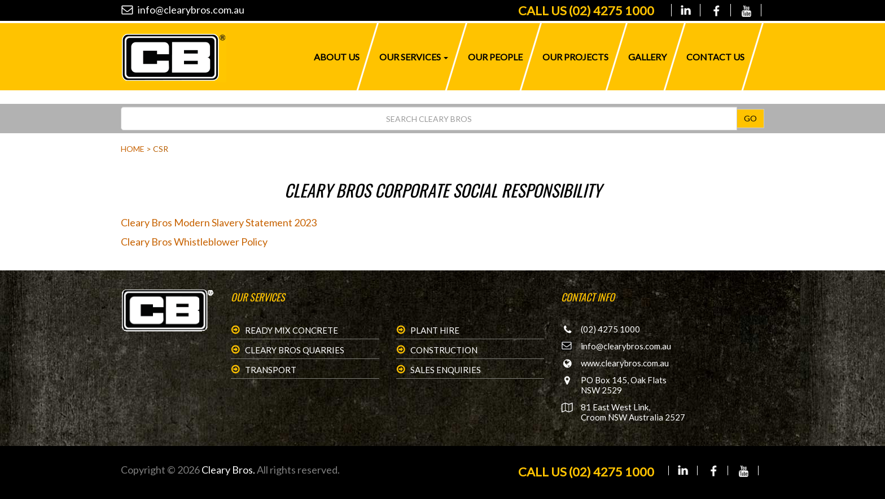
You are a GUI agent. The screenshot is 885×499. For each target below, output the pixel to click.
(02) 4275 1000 (586, 10)
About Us (337, 56)
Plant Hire (434, 330)
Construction (443, 350)
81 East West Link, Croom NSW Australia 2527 (633, 412)
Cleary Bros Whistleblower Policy (194, 241)
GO (750, 118)
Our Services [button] (413, 56)
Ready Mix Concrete (291, 330)
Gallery (647, 56)
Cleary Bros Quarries (294, 350)
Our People (495, 56)
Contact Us (715, 56)
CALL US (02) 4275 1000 (586, 471)
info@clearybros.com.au (191, 9)
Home (132, 149)
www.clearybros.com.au (625, 363)
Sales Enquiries (445, 370)
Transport (270, 370)
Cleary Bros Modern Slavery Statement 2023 (219, 222)
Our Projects (575, 56)
